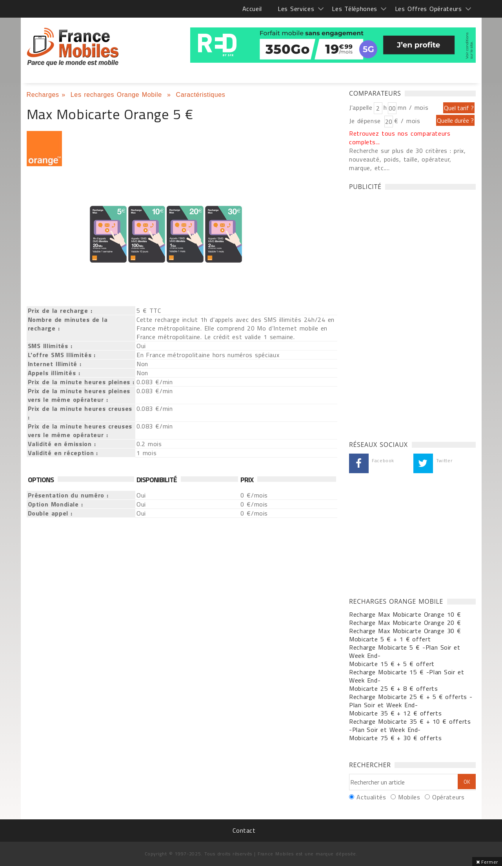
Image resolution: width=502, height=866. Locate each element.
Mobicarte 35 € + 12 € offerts (395, 713)
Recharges (43, 94)
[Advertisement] (408, 313)
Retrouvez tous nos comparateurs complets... (400, 138)
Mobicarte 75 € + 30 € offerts (395, 738)
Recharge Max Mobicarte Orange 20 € (405, 622)
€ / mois (407, 120)
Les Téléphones (354, 8)
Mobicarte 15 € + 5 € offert (392, 663)
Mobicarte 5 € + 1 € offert (390, 639)
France (73, 47)
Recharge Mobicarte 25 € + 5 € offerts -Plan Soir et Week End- (411, 701)
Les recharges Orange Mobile (118, 94)
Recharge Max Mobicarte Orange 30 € (405, 630)
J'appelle (361, 107)
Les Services (296, 8)
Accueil (252, 8)
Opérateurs (448, 797)
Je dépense (366, 120)
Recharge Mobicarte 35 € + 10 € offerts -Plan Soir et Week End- (410, 725)
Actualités (371, 797)
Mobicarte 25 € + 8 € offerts (393, 688)
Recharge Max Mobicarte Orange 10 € (405, 614)
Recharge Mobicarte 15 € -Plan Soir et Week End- (406, 676)
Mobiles (409, 797)
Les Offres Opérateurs (428, 8)
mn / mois (413, 107)
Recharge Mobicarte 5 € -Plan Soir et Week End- (404, 651)
